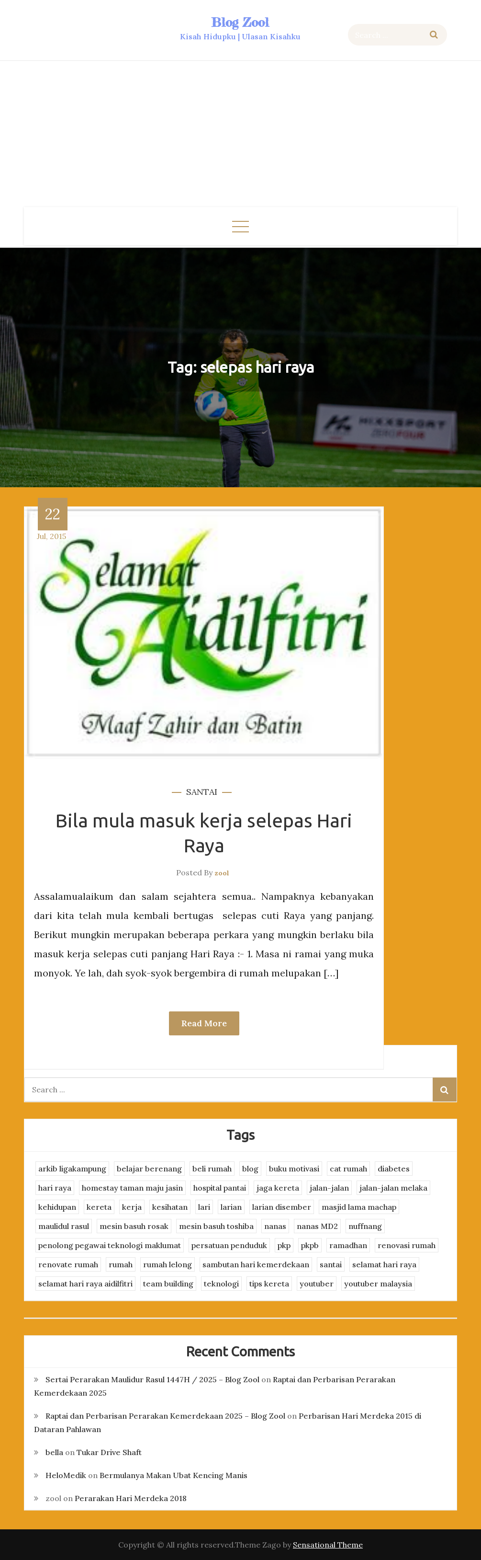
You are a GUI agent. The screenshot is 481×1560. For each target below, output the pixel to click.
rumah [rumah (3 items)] (121, 1264)
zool (221, 873)
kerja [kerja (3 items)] (132, 1207)
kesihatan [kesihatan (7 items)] (170, 1207)
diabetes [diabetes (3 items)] (394, 1168)
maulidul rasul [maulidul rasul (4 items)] (63, 1226)
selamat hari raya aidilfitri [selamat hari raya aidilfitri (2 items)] (85, 1283)
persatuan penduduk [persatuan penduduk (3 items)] (229, 1245)
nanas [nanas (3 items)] (275, 1226)
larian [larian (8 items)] (231, 1207)
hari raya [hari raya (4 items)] (54, 1188)
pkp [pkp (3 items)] (284, 1245)
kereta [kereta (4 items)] (99, 1207)
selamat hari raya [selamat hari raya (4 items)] (384, 1264)
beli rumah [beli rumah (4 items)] (212, 1168)
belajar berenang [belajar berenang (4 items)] (149, 1168)
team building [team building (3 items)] (168, 1283)
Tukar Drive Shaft (109, 1452)
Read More (204, 1023)
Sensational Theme (328, 1544)
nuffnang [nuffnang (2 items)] (365, 1226)
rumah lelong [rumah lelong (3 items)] (167, 1264)
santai (201, 791)
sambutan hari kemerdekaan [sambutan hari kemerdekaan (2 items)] (255, 1264)
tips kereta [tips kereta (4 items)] (269, 1283)
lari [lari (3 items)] (204, 1207)
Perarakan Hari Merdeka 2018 (131, 1498)
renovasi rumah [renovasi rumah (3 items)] (407, 1245)
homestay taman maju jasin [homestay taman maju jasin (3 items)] (132, 1188)
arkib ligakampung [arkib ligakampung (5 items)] (72, 1168)
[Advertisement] (240, 135)
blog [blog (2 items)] (250, 1168)
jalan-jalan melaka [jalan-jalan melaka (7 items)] (393, 1188)
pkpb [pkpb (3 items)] (310, 1245)
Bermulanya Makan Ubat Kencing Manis (173, 1475)
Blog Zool (240, 22)
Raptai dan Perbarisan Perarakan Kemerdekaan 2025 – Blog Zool (165, 1416)
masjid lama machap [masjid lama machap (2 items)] (359, 1207)
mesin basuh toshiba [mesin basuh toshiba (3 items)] (216, 1226)
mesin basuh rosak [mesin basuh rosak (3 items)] (134, 1226)
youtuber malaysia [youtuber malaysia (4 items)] (378, 1283)
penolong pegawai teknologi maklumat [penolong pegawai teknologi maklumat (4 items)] (109, 1245)
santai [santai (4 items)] (331, 1264)
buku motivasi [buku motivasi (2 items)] (294, 1168)
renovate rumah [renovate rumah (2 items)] (68, 1264)
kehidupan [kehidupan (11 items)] (57, 1207)
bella (54, 1452)
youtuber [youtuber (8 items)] (317, 1283)
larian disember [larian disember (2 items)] (281, 1207)
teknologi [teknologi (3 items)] (221, 1283)
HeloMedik (65, 1475)
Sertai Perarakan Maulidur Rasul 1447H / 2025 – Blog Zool (152, 1379)
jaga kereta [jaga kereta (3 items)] (278, 1188)
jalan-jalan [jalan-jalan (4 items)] (329, 1188)
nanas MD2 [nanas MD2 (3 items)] (317, 1226)
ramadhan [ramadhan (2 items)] (348, 1245)
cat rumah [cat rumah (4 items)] (348, 1168)
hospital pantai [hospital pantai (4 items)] (219, 1188)
